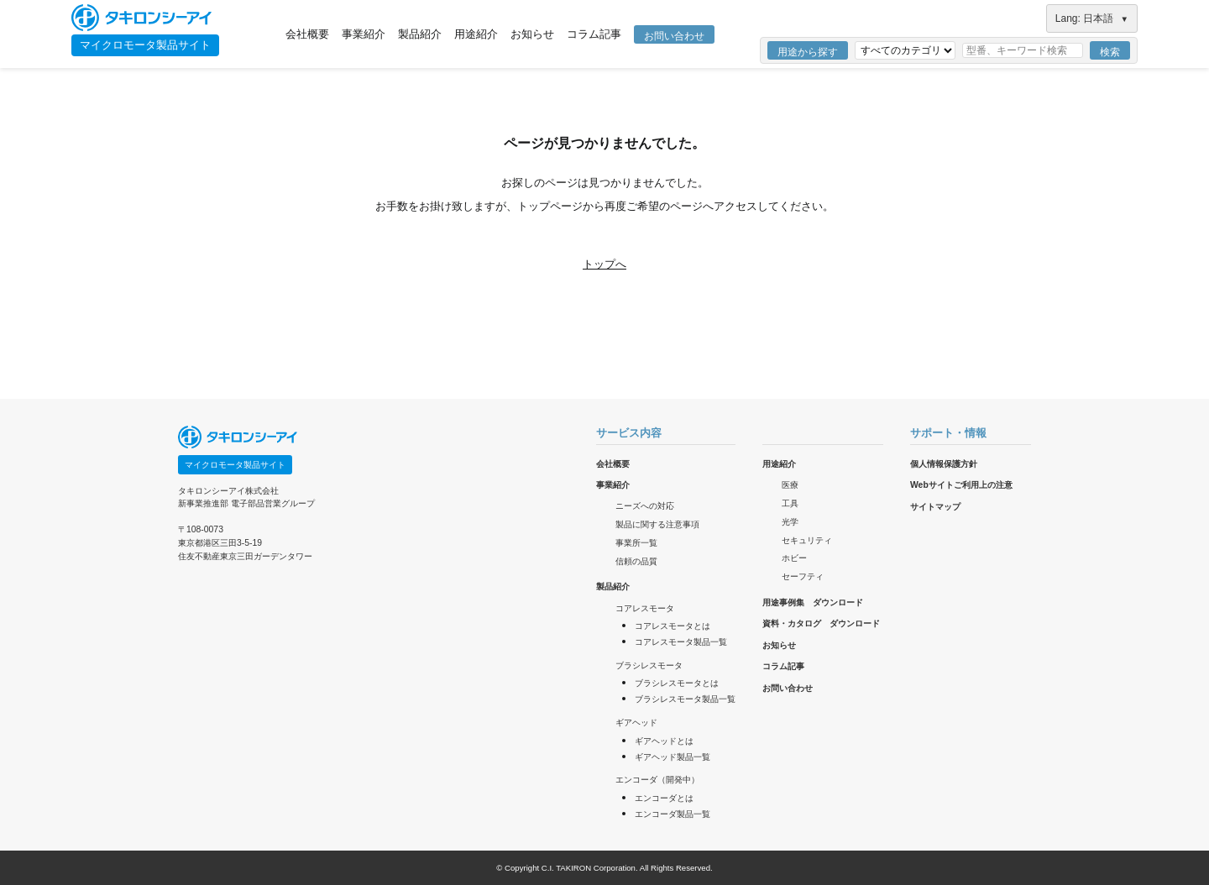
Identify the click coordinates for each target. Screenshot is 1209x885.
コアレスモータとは (672, 626)
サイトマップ (935, 506)
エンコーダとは (664, 798)
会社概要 (307, 34)
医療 (790, 485)
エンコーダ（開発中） (657, 779)
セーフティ (803, 576)
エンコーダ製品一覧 (672, 814)
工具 (790, 503)
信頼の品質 (636, 561)
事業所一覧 (636, 542)
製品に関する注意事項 (657, 524)
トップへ (604, 264)
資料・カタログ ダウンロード (821, 623)
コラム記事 (594, 34)
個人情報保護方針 (943, 464)
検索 (1110, 52)
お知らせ (532, 34)
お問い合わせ (674, 36)
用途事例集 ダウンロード (812, 602)
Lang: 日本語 (1091, 18)
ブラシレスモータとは (677, 683)
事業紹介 (363, 34)
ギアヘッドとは (664, 741)
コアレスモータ (644, 608)
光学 (790, 521)
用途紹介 (476, 34)
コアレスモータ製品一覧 (681, 642)
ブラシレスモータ (649, 665)
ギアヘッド (636, 722)
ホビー (794, 558)
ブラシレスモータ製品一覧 (685, 699)
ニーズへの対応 (644, 506)
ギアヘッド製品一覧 (672, 757)
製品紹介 (420, 34)
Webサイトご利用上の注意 (961, 485)
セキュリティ (807, 540)
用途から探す (807, 52)
